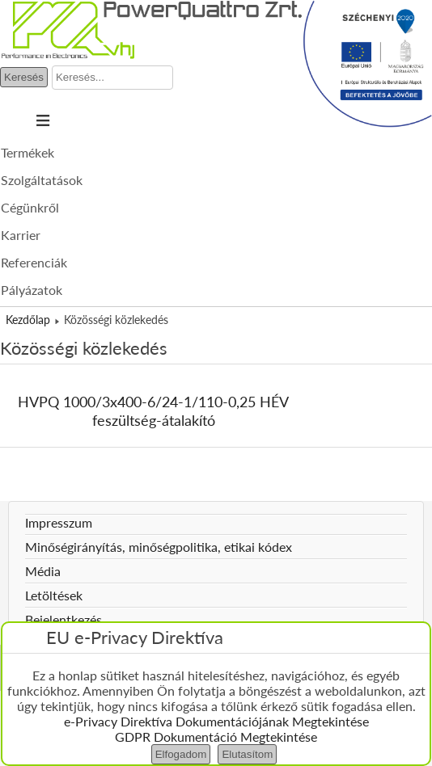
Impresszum (58, 522)
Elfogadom (181, 754)
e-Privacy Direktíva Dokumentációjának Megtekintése (216, 721)
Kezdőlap (28, 319)
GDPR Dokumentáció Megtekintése (216, 736)
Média (43, 571)
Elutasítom (247, 754)
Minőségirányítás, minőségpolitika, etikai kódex (158, 546)
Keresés (24, 77)
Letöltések (54, 595)
